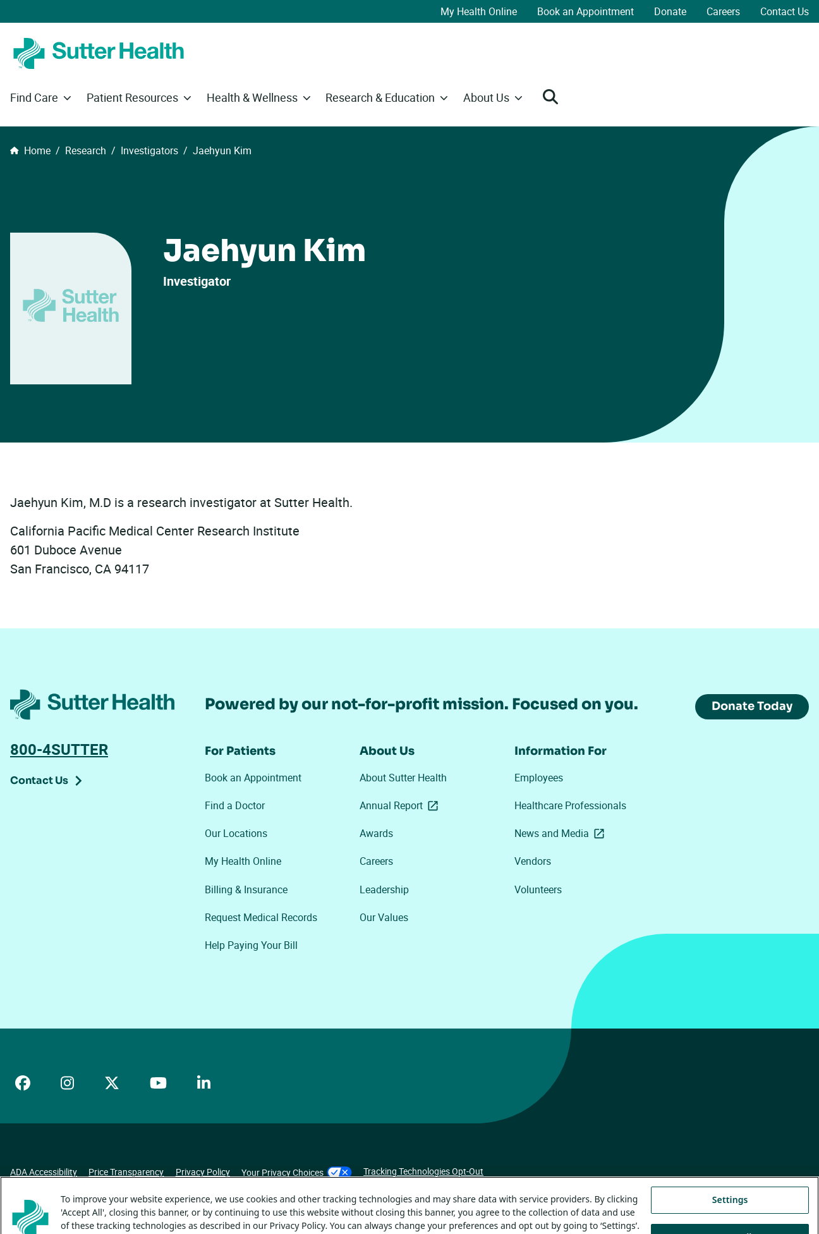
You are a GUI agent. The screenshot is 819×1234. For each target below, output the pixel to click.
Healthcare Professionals (570, 805)
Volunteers (538, 889)
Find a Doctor (235, 805)
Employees (538, 778)
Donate (670, 11)
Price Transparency (126, 1172)
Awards (376, 833)
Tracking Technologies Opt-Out (423, 1171)
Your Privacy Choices (296, 1172)
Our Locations (236, 833)
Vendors (532, 861)
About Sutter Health (403, 778)
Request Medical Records (261, 917)
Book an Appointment (585, 11)
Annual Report (401, 805)
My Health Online (478, 11)
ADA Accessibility (43, 1172)
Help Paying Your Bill (251, 945)
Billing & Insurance (246, 889)
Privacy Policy (203, 1172)
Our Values (384, 917)
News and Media (561, 833)
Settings (730, 1216)
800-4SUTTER (59, 749)
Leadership (384, 889)
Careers (723, 11)
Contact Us (784, 11)
